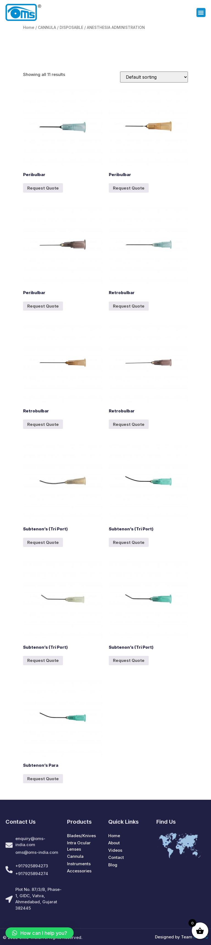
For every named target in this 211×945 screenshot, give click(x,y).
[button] (201, 12)
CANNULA (47, 27)
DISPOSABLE (71, 27)
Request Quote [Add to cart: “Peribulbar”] (43, 188)
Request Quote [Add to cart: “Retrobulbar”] (129, 306)
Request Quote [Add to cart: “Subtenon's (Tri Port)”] (43, 542)
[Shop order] (154, 77)
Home (28, 27)
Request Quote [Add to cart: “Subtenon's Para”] (43, 778)
